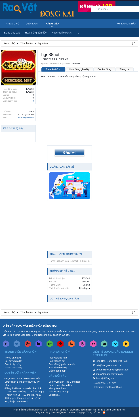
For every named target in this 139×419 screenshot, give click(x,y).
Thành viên (52, 23)
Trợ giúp (81, 406)
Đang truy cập (12, 32)
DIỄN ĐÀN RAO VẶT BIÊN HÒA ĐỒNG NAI (30, 319)
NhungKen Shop (57, 382)
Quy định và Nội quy (56, 406)
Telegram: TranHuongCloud (108, 380)
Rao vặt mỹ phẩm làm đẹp (62, 358)
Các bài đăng (104, 69)
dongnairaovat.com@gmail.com (112, 363)
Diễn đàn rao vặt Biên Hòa (39, 403)
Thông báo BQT (13, 351)
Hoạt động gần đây (79, 69)
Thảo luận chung (13, 361)
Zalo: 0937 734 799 (105, 376)
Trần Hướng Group (59, 385)
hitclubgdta (84, 282)
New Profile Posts (61, 32)
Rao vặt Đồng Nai (105, 372)
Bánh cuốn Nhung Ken (61, 378)
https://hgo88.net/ (26, 117)
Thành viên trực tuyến (66, 247)
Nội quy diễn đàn (13, 354)
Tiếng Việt (39, 406)
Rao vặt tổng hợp (58, 351)
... (78, 32)
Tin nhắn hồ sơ (53, 69)
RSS (104, 406)
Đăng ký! (69, 146)
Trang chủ (11, 23)
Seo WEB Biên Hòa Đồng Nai (64, 375)
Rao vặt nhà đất (57, 354)
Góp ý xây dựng (13, 358)
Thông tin (125, 69)
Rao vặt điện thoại (58, 361)
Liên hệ (71, 406)
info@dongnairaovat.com (109, 359)
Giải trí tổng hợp (57, 364)
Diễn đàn (32, 23)
